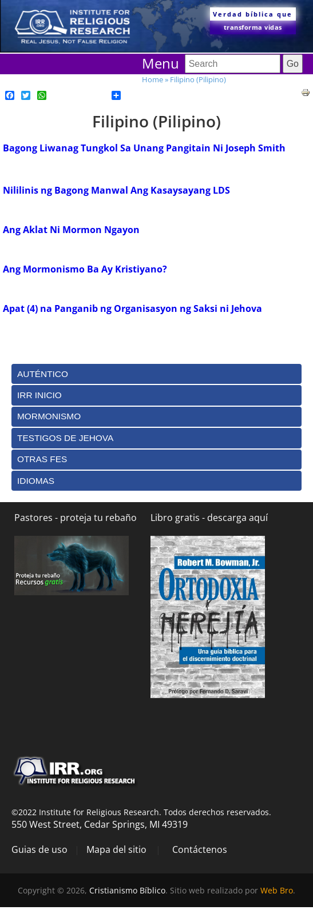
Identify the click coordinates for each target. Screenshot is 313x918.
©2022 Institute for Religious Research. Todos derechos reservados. (141, 812)
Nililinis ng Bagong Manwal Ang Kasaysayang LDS (116, 190)
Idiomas (35, 481)
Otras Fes (42, 459)
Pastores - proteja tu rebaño (75, 517)
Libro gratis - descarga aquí (209, 517)
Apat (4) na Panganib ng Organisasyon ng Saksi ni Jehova (132, 308)
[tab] (156, 374)
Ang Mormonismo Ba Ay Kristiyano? (85, 269)
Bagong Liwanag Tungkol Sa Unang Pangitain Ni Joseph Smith (144, 148)
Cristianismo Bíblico (127, 890)
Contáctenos (199, 849)
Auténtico (42, 374)
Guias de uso (39, 849)
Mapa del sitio (116, 849)
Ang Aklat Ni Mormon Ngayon (71, 229)
